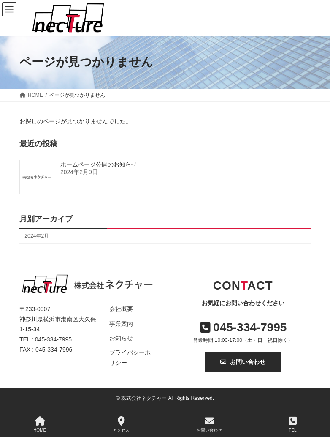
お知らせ (121, 338)
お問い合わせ (242, 361)
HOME (39, 424)
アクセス (121, 424)
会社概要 (121, 309)
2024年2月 (36, 236)
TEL (293, 424)
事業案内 (121, 323)
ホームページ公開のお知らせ (98, 164)
